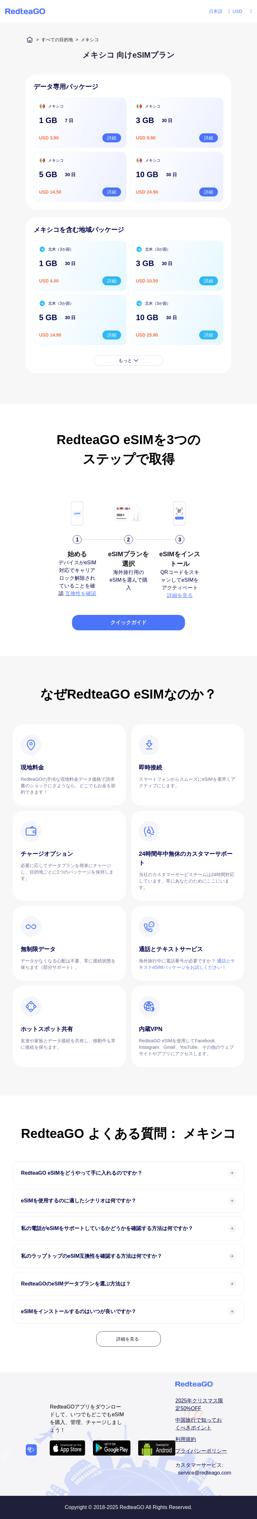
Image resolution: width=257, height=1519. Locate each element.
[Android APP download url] (111, 1448)
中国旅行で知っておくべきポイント (198, 1423)
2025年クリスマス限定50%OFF (199, 1404)
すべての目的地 (57, 39)
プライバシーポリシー (201, 1451)
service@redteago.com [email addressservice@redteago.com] (204, 1473)
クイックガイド (128, 622)
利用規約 (185, 1439)
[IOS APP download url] (67, 1448)
